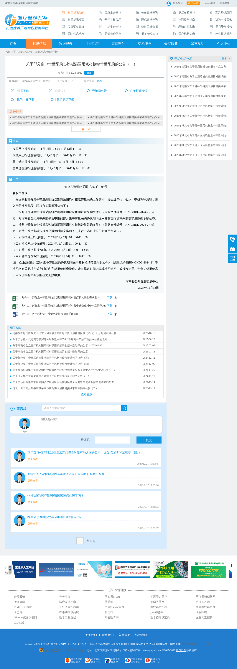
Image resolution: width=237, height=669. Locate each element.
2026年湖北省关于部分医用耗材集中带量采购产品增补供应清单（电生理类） (200, 155)
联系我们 (108, 635)
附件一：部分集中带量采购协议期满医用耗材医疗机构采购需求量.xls (61, 297)
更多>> (226, 58)
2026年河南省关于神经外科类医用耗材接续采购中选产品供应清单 (200, 86)
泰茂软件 (118, 43)
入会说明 (210, 3)
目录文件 (61, 90)
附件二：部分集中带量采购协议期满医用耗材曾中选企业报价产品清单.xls (64, 305)
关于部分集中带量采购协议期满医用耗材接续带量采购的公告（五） (51, 357)
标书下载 (23, 90)
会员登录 (178, 3)
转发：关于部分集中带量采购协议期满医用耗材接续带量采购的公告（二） (55, 388)
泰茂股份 (181, 650)
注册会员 (193, 3)
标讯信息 (39, 43)
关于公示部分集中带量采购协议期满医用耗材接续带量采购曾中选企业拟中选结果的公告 (63, 382)
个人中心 (224, 43)
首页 (13, 43)
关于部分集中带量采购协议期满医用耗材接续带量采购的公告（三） (51, 376)
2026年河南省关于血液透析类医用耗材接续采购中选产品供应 (47, 117)
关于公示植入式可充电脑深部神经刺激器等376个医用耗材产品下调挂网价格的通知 (60, 339)
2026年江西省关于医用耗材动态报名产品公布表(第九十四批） (200, 66)
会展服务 (171, 43)
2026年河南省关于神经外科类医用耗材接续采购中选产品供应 (125, 117)
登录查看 (32, 459)
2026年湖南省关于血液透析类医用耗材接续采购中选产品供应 (125, 123)
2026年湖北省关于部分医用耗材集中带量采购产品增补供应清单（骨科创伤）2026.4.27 (200, 145)
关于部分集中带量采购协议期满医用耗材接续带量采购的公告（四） (51, 363)
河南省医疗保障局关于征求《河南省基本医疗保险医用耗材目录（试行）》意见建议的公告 (64, 333)
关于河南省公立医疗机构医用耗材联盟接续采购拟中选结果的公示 (50, 351)
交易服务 (144, 43)
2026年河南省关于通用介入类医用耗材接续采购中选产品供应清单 (200, 96)
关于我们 (91, 635)
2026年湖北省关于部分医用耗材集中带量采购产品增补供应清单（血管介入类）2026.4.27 (200, 106)
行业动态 (92, 43)
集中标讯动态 (38, 51)
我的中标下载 (25, 99)
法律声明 (141, 635)
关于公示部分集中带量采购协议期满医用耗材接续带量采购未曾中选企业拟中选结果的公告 (64, 370)
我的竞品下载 (65, 99)
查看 (99, 81)
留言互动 (197, 43)
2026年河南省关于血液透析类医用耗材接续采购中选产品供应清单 (200, 76)
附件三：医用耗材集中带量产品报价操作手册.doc (50, 313)
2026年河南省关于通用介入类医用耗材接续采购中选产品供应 (47, 123)
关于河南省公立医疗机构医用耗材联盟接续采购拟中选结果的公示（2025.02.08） (59, 345)
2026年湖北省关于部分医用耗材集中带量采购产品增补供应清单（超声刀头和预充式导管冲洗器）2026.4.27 (200, 135)
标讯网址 (225, 3)
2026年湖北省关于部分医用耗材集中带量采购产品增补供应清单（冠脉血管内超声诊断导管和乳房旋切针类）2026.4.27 (200, 125)
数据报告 (65, 43)
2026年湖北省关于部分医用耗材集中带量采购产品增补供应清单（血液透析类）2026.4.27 (200, 115)
